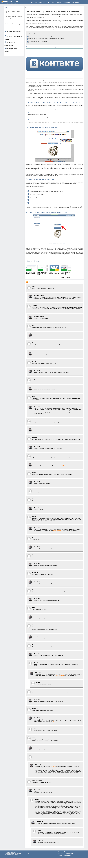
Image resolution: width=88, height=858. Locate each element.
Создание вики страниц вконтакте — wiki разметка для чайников (11, 50)
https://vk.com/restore (57, 530)
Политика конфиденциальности (71, 851)
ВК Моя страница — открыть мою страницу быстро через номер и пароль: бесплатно (65, 275)
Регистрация (46, 2)
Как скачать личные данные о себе (13, 12)
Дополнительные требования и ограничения (38, 39)
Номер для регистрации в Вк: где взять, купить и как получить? (54, 274)
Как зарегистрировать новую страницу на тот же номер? (41, 42)
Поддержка (67, 2)
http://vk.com (53, 766)
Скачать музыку (76, 2)
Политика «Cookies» (70, 853)
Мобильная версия (57, 2)
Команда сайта (61, 853)
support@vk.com (62, 465)
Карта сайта (60, 851)
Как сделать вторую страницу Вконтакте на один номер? (30, 273)
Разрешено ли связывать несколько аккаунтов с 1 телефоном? (42, 36)
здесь (53, 721)
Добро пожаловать (36, 2)
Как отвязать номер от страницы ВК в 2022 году (42, 273)
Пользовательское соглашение (64, 855)
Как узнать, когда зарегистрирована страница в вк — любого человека (12, 44)
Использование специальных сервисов (37, 41)
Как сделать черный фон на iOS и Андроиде (13, 17)
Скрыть (36, 33)
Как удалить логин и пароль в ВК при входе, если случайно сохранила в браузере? (13, 38)
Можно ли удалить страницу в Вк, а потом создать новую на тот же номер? (45, 38)
